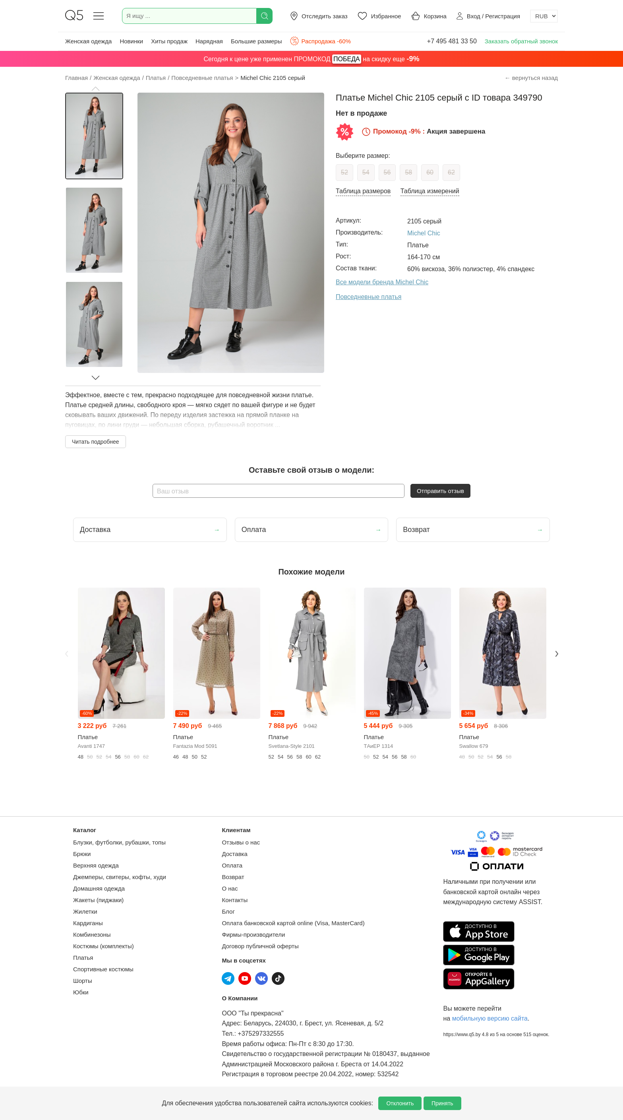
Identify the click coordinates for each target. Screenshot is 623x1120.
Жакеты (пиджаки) (98, 900)
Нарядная (209, 41)
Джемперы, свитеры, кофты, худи (119, 876)
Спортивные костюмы (103, 969)
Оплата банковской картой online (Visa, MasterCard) (293, 923)
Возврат (233, 876)
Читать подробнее (95, 442)
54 (366, 172)
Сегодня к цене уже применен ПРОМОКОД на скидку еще (312, 59)
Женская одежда (88, 41)
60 (429, 172)
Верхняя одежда (96, 865)
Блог (228, 911)
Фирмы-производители (253, 934)
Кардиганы (88, 923)
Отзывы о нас (241, 842)
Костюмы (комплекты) (103, 946)
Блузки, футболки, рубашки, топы (119, 842)
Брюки (82, 853)
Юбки (81, 992)
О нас (230, 888)
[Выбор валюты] (544, 16)
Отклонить (400, 1103)
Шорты (82, 980)
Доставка (234, 853)
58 (408, 172)
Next (557, 654)
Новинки (131, 41)
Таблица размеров (363, 191)
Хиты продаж (169, 41)
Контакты (235, 900)
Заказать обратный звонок (521, 41)
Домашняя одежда (99, 888)
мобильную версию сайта (490, 1018)
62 (451, 172)
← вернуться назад (531, 77)
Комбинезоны (92, 934)
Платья (83, 957)
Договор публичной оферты (260, 946)
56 (387, 172)
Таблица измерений (429, 191)
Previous (66, 654)
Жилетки (85, 911)
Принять (442, 1103)
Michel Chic (423, 233)
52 (344, 172)
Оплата (232, 865)
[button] (95, 89)
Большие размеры (256, 41)
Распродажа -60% (320, 41)
